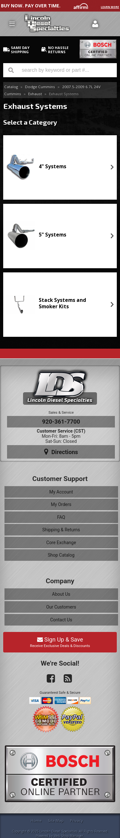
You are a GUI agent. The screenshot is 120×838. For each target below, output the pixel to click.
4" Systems (52, 166)
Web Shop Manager (68, 836)
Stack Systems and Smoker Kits (62, 303)
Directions (61, 451)
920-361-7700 (61, 421)
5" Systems (52, 234)
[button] (60, 70)
